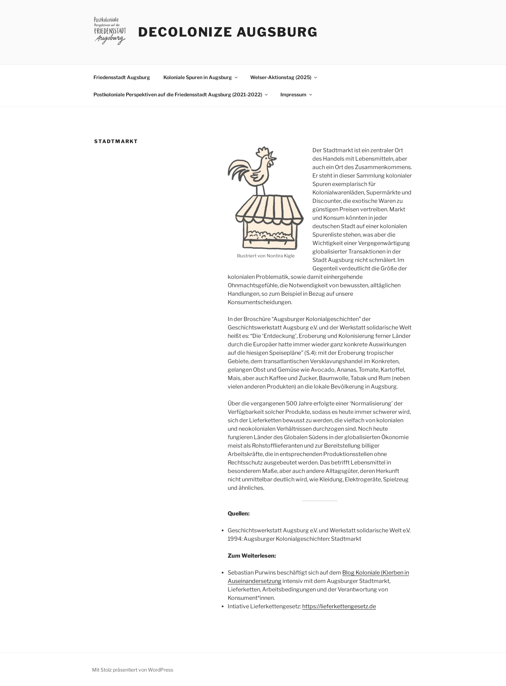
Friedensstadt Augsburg (121, 77)
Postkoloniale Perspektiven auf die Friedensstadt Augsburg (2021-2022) (181, 94)
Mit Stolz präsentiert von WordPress (132, 670)
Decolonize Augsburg (228, 32)
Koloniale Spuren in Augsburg (201, 77)
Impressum (296, 94)
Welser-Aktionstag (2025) (284, 77)
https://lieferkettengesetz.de (339, 606)
